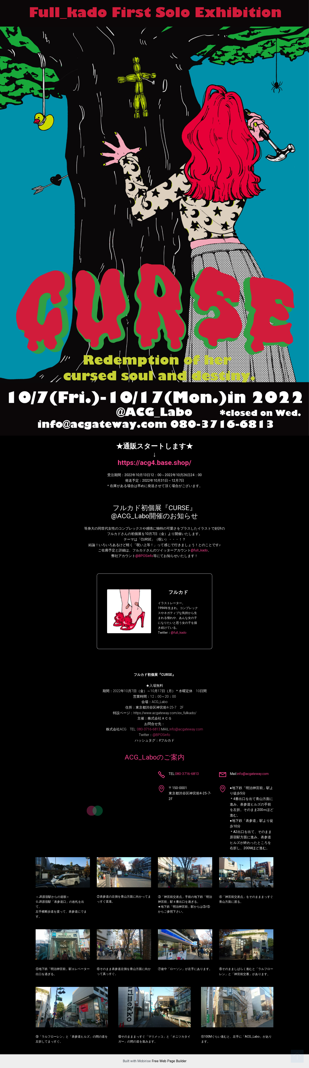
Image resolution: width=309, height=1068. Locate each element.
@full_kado (199, 550)
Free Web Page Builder (169, 1061)
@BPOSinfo (144, 556)
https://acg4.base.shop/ (154, 463)
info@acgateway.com (186, 729)
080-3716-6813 (148, 729)
